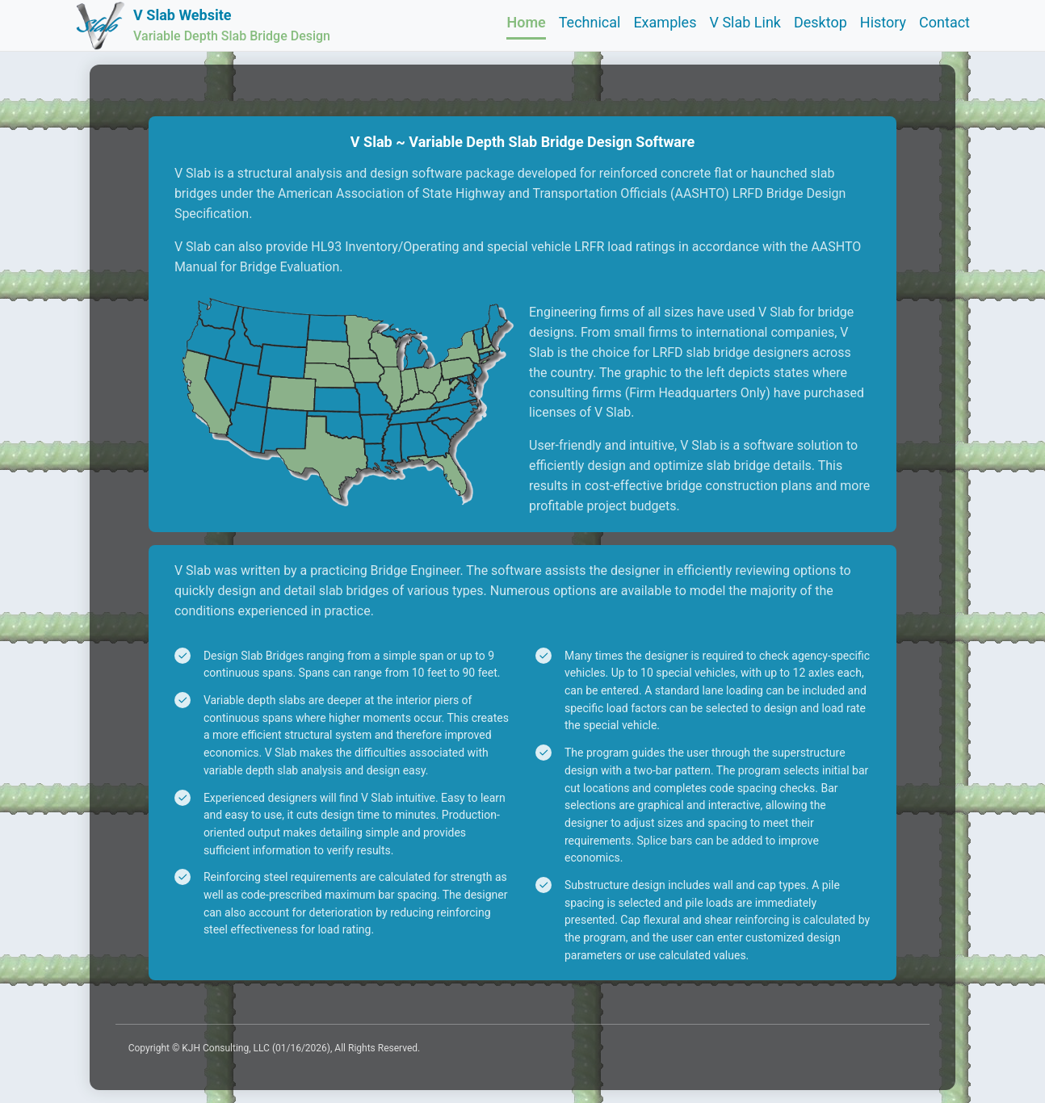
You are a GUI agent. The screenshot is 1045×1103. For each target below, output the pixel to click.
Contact (944, 22)
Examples (664, 22)
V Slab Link (745, 22)
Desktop (820, 22)
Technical (590, 22)
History (883, 22)
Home (525, 22)
